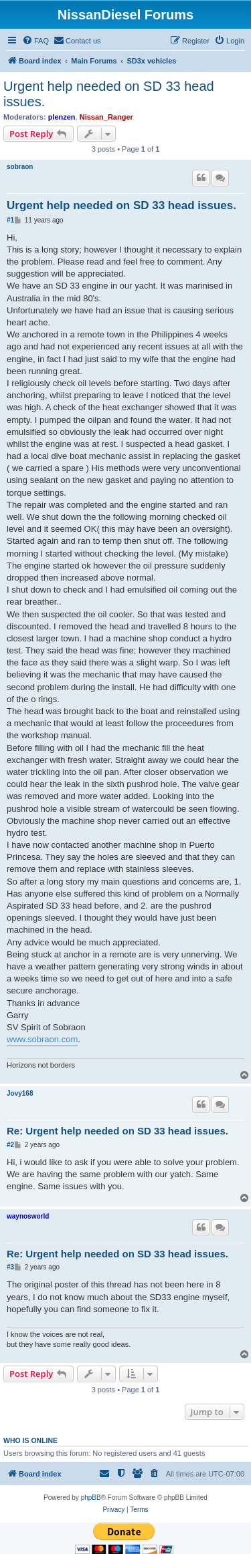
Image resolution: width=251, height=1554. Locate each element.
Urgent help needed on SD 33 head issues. (108, 94)
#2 (10, 1144)
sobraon (20, 166)
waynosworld (28, 1216)
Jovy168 (20, 1093)
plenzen (62, 117)
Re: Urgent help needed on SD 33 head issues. (117, 1130)
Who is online (30, 1440)
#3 (10, 1267)
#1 (10, 220)
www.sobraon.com (42, 1039)
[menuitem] (35, 41)
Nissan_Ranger (106, 117)
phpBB (91, 1497)
